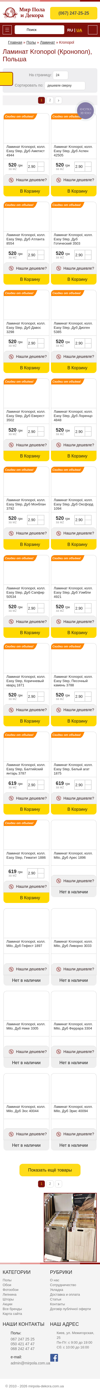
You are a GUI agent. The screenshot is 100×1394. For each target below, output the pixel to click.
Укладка (56, 1290)
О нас (54, 1280)
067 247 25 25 (23, 1339)
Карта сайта (12, 1314)
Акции (7, 1304)
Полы (7, 1280)
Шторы (8, 1299)
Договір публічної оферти (70, 1309)
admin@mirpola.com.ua (30, 1363)
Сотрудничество (63, 1285)
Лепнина (10, 1294)
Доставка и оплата (65, 1294)
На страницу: (41, 75)
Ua (79, 30)
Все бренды (12, 1309)
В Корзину (30, 191)
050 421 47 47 (23, 1344)
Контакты (57, 1304)
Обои (7, 1285)
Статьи (55, 1299)
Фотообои (10, 1290)
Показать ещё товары (50, 1170)
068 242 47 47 (23, 1349)
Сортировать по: (29, 85)
